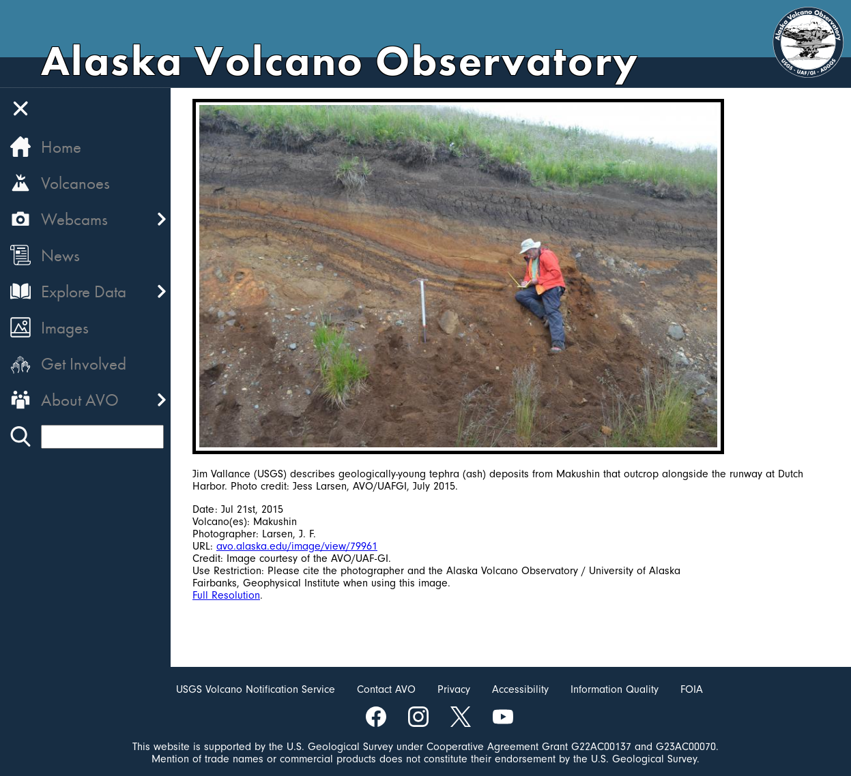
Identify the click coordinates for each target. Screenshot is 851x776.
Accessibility (520, 689)
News (60, 255)
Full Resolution (226, 595)
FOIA (691, 689)
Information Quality (615, 689)
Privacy (453, 689)
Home (61, 147)
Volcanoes (75, 183)
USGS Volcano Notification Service (255, 689)
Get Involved (83, 364)
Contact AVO (386, 689)
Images (65, 327)
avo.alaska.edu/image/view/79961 (296, 546)
